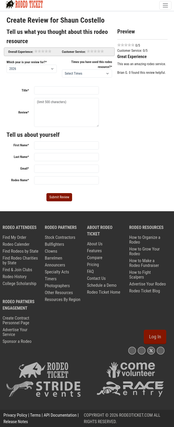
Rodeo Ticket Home (103, 292)
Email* (24, 168)
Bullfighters (54, 244)
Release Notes (15, 421)
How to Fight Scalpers (140, 275)
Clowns (51, 251)
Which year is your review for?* (26, 62)
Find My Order (14, 237)
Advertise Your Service (15, 332)
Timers (51, 278)
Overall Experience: (20, 52)
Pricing (93, 264)
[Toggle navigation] (165, 5)
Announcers (55, 265)
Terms (35, 415)
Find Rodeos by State (20, 251)
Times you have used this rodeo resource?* (91, 64)
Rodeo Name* (20, 180)
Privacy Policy (15, 415)
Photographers (57, 285)
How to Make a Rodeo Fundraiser (144, 263)
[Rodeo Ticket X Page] (151, 350)
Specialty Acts (57, 271)
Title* (25, 90)
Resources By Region (63, 299)
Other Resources (59, 292)
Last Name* (21, 157)
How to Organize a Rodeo (144, 240)
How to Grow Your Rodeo (144, 251)
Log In (155, 337)
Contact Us (96, 278)
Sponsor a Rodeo (17, 341)
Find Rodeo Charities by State (20, 260)
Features (94, 250)
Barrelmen (53, 258)
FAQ (90, 271)
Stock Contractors (60, 237)
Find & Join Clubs (17, 269)
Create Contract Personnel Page (16, 320)
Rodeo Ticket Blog (144, 290)
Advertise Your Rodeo (147, 284)
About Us (95, 243)
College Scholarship (19, 283)
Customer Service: (74, 52)
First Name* (21, 145)
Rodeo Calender (16, 244)
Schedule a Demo (102, 285)
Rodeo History (15, 276)
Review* (23, 112)
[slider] (42, 51)
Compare (94, 257)
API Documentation (60, 415)
